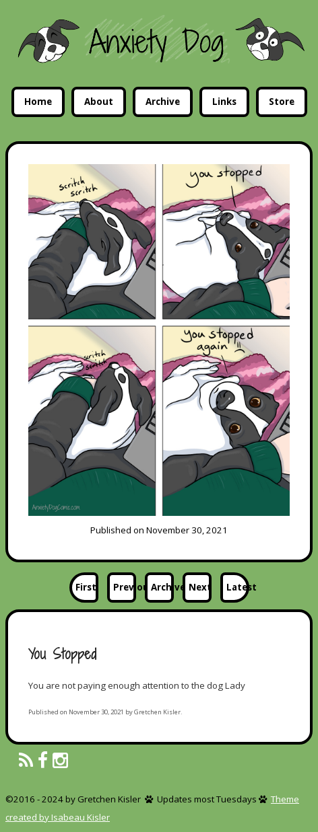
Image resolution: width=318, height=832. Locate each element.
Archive (163, 102)
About (98, 102)
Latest (237, 587)
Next (200, 587)
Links (224, 102)
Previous (124, 587)
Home (38, 102)
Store (281, 102)
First (85, 587)
